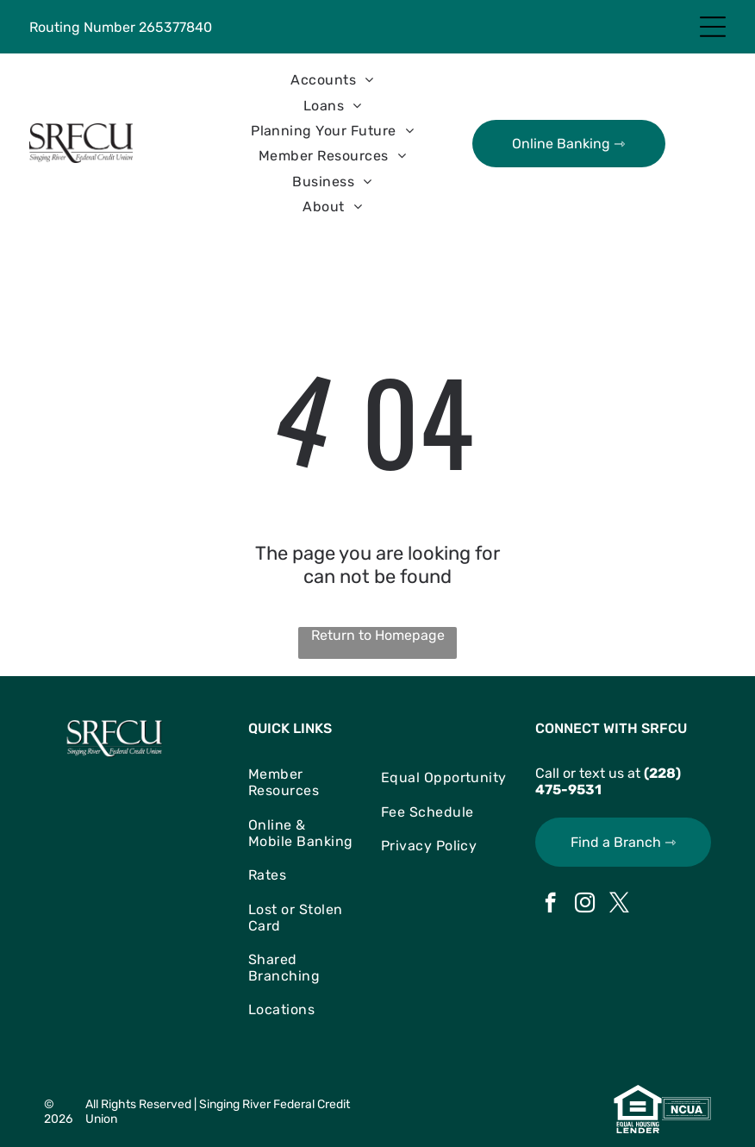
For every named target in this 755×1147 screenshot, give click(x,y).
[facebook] (550, 904)
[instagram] (585, 904)
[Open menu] (713, 27)
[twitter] (619, 904)
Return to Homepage (378, 635)
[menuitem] (332, 79)
